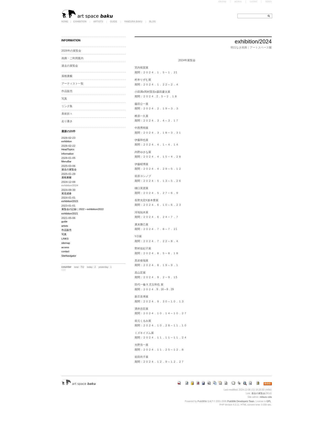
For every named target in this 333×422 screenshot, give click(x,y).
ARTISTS (98, 21)
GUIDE (113, 21)
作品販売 (66, 91)
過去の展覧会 (69, 65)
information (67, 153)
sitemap (65, 243)
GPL (268, 401)
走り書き (66, 121)
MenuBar (66, 161)
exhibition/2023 (69, 201)
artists (64, 225)
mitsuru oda (266, 397)
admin (268, 1)
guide (64, 221)
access (65, 247)
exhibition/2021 (69, 213)
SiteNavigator (68, 255)
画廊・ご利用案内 (72, 58)
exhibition (66, 141)
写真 (64, 98)
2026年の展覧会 (71, 50)
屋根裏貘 (66, 76)
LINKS (65, 238)
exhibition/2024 (253, 41)
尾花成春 (66, 193)
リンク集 (66, 106)
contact (65, 251)
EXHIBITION (79, 21)
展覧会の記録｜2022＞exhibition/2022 (82, 209)
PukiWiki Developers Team (240, 401)
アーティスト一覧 (72, 83)
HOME (64, 21)
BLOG (152, 21)
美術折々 (66, 113)
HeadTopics (67, 149)
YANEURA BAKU (133, 21)
